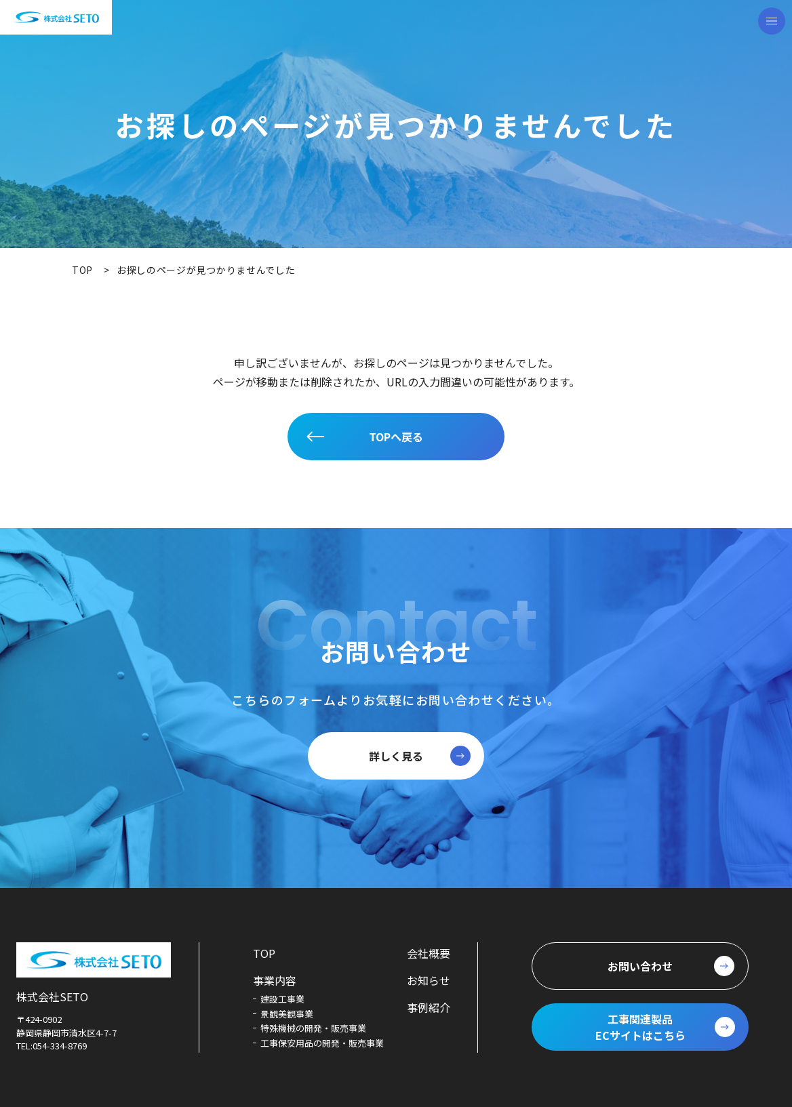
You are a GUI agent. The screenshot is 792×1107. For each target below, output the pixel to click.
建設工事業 (282, 998)
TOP (264, 953)
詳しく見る (396, 756)
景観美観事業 (286, 1013)
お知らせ (428, 980)
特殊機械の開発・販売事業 (313, 1028)
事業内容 (274, 980)
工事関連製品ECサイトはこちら (640, 1027)
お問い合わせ (640, 966)
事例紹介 (428, 1007)
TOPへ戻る (396, 436)
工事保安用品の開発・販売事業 (322, 1042)
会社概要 (428, 953)
